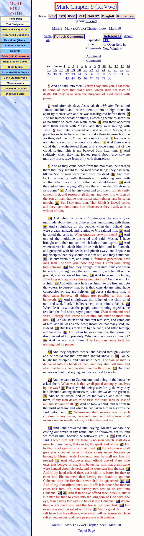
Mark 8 (57, 28)
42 (127, 74)
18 (67, 70)
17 (61, 70)
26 (115, 70)
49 (103, 78)
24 (103, 70)
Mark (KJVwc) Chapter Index (85, 28)
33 (73, 74)
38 (103, 74)
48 (97, 78)
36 (91, 74)
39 (109, 74)
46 (85, 78)
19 (73, 70)
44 (73, 78)
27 (121, 70)
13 (122, 66)
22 (91, 70)
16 (55, 70)
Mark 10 (115, 28)
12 (116, 66)
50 (109, 78)
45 (79, 78)
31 (61, 74)
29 (49, 74)
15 (49, 70)
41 (121, 74)
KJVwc (91, 21)
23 (97, 70)
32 (67, 74)
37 (97, 74)
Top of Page (86, 530)
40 (115, 74)
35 (85, 74)
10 (104, 66)
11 (110, 66)
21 (85, 70)
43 (67, 78)
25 (109, 70)
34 (79, 74)
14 (128, 66)
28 (127, 70)
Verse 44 (48, 38)
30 (55, 74)
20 (79, 70)
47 (91, 78)
